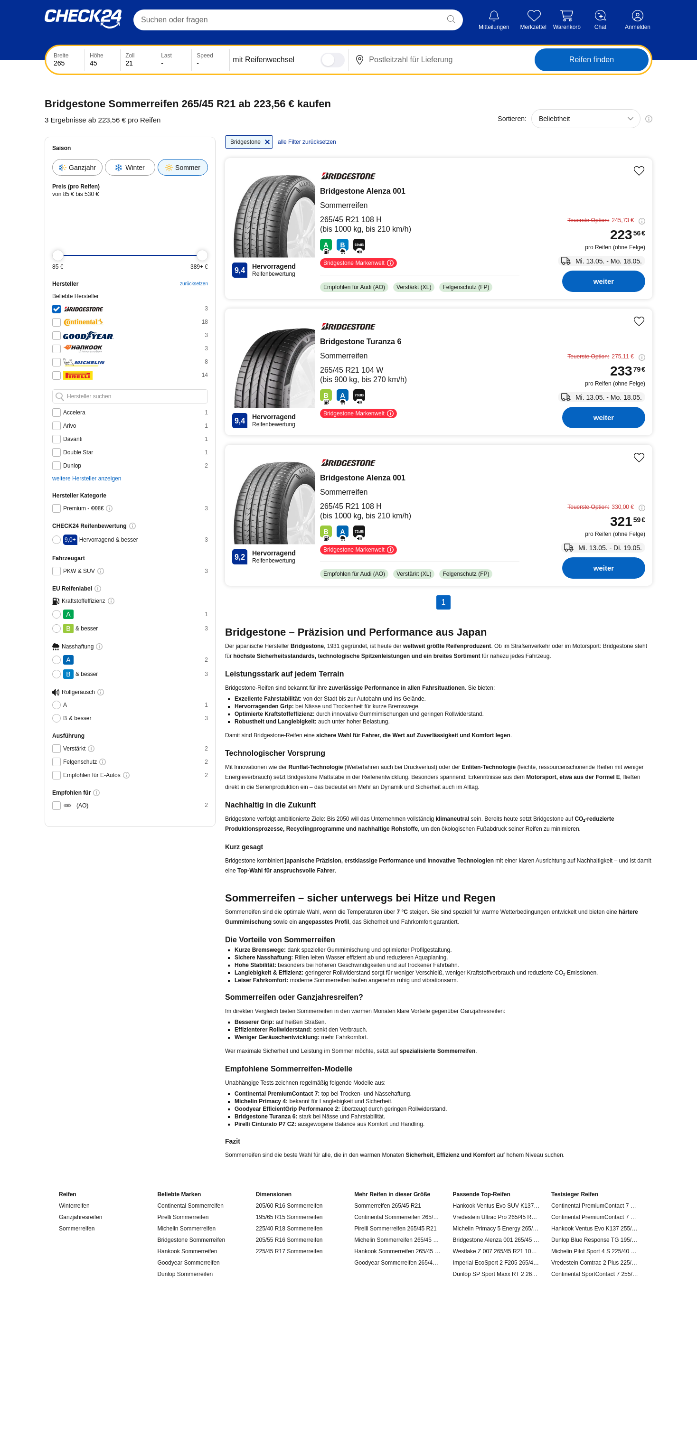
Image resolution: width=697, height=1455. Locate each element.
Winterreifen (74, 1205)
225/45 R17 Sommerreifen (289, 1251)
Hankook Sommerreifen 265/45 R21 (397, 1251)
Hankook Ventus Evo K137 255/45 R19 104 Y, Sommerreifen (594, 1228)
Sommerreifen (76, 1228)
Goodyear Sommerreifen (188, 1262)
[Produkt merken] (639, 171)
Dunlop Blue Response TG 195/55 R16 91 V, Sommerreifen (594, 1240)
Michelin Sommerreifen (186, 1228)
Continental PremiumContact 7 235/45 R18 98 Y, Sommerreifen (594, 1217)
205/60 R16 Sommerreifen (289, 1205)
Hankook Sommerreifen (187, 1251)
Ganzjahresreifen (80, 1217)
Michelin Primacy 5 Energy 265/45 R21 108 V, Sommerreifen (496, 1228)
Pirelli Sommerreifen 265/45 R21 (395, 1228)
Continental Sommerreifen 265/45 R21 (397, 1217)
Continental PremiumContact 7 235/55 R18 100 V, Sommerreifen (594, 1205)
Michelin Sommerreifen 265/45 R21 (397, 1240)
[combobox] (585, 118)
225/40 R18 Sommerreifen (289, 1228)
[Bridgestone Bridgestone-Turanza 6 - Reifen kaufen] (438, 372)
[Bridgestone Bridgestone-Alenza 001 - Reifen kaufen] (438, 228)
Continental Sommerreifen (190, 1205)
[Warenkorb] (567, 20)
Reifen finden (591, 60)
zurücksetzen (194, 283)
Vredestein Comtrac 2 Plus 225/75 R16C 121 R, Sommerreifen (594, 1262)
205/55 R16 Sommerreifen (289, 1240)
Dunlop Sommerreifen (185, 1274)
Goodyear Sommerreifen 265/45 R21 (397, 1262)
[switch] (332, 60)
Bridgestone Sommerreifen (191, 1240)
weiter (603, 281)
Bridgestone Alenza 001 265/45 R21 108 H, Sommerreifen (496, 1240)
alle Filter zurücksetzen (307, 142)
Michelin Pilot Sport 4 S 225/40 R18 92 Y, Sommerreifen (594, 1251)
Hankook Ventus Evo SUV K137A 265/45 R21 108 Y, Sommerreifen (496, 1205)
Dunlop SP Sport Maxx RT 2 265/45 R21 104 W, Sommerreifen (496, 1274)
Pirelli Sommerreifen (182, 1217)
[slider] (58, 255)
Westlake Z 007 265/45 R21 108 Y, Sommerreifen (496, 1251)
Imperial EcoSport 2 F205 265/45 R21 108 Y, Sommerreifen (496, 1262)
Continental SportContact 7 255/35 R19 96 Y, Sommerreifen (594, 1274)
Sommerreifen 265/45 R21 (387, 1205)
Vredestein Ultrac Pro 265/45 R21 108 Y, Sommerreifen (496, 1217)
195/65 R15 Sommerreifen (289, 1217)
